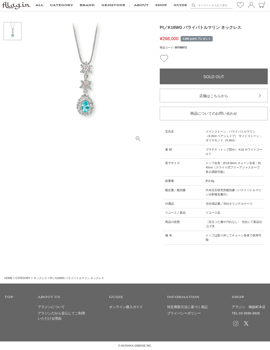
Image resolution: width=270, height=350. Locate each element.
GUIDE (180, 5)
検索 (193, 5)
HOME (8, 278)
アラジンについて (51, 307)
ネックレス (40, 278)
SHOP (161, 5)
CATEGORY (23, 278)
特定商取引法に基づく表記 (187, 307)
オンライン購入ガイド (126, 307)
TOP (9, 297)
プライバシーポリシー (184, 313)
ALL (39, 5)
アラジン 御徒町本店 (249, 307)
